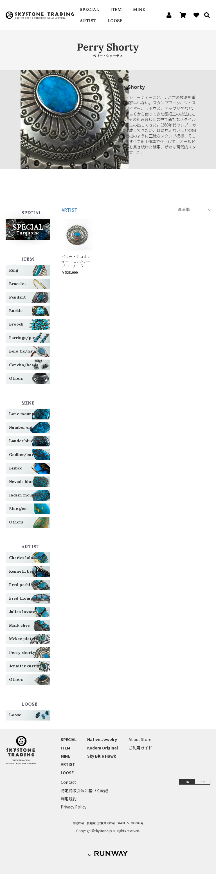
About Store (140, 739)
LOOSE (115, 20)
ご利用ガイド (140, 748)
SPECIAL (89, 9)
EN (203, 781)
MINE (139, 9)
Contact (68, 782)
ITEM (116, 9)
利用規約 (68, 799)
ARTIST (88, 20)
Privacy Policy (73, 807)
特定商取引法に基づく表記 (84, 791)
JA (187, 781)
